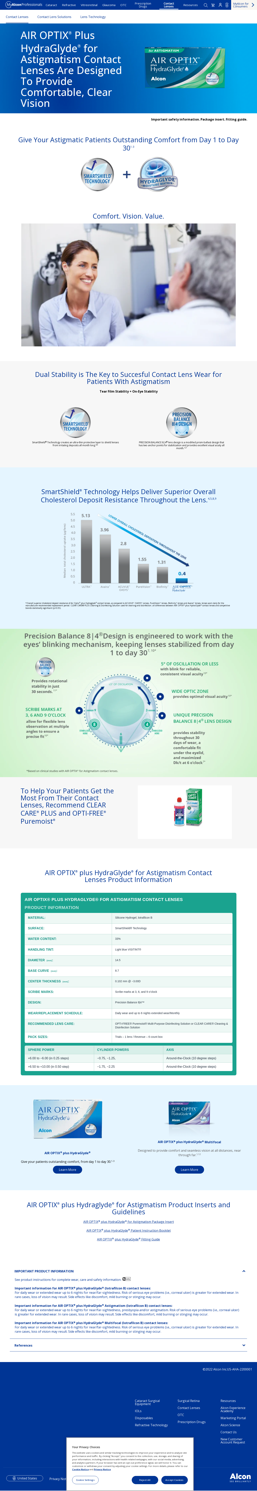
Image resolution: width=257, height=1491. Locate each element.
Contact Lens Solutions (54, 17)
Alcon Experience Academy (233, 1409)
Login (220, 5)
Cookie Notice (80, 1469)
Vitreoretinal (89, 5)
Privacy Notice (102, 1469)
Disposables (144, 1418)
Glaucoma (108, 5)
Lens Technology (93, 17)
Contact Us (229, 1432)
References (23, 1345)
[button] (213, 5)
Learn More (67, 1170)
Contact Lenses (169, 4)
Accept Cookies (174, 1479)
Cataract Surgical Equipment (147, 1402)
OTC (123, 5)
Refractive (69, 5)
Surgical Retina (189, 1401)
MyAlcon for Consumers (241, 5)
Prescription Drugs (143, 4)
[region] (130, 1464)
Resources (190, 5)
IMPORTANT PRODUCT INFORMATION (44, 1271)
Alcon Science (230, 1425)
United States (27, 1478)
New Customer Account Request (233, 1441)
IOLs (138, 1411)
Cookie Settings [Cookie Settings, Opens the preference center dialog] (85, 1479)
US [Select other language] (226, 5)
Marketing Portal (233, 1418)
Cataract (51, 5)
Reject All (145, 1479)
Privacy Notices (60, 1479)
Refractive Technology (151, 1425)
